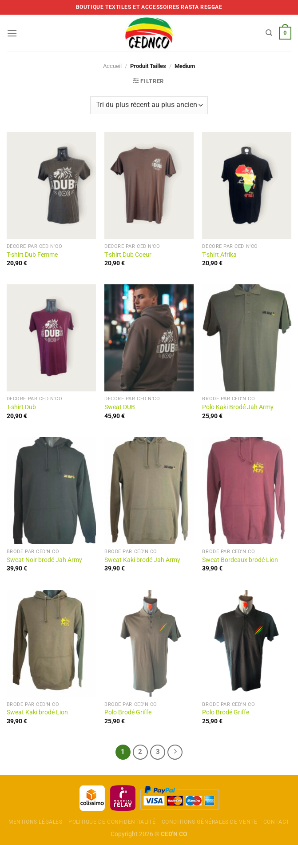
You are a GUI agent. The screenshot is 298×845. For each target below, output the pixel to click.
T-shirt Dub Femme (32, 255)
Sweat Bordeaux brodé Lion (240, 560)
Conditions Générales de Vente (210, 822)
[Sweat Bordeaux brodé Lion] (246, 490)
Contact (276, 822)
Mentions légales (35, 822)
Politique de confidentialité (111, 822)
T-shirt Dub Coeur (127, 255)
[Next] (175, 752)
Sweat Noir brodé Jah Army (44, 560)
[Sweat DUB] (149, 337)
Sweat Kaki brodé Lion (37, 712)
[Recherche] (269, 32)
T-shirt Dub (21, 407)
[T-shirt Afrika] (246, 185)
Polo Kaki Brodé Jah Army (238, 407)
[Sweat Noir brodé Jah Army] (51, 490)
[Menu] (12, 33)
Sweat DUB (119, 407)
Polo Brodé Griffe (127, 712)
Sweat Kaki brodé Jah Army (142, 560)
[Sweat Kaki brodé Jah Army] (149, 490)
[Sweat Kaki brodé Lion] (51, 643)
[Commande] (148, 105)
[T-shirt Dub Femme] (51, 185)
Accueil (112, 66)
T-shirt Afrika (219, 255)
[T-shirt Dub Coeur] (149, 185)
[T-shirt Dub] (51, 337)
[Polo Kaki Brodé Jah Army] (246, 337)
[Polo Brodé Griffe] (149, 643)
